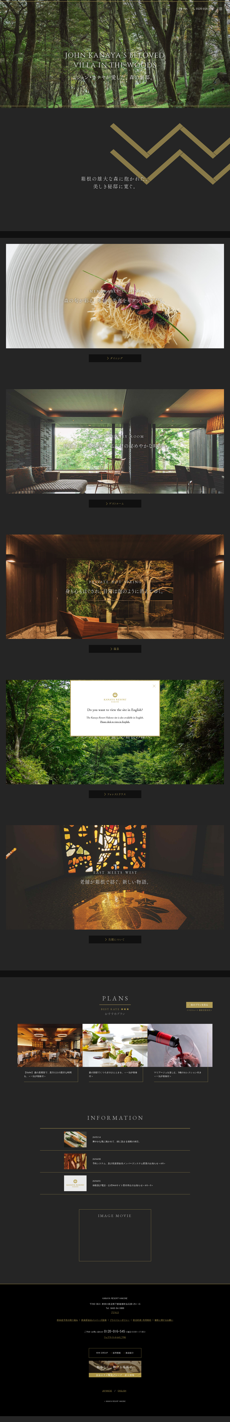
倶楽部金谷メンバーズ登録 (94, 1320)
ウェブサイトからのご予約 (115, 1337)
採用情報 (117, 1353)
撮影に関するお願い (164, 1320)
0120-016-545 (114, 1331)
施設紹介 (130, 1353)
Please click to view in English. (115, 721)
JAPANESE (107, 1391)
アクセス (115, 1312)
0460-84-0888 (117, 1308)
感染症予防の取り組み (67, 1320)
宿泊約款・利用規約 (142, 1320)
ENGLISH (122, 1391)
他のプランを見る (199, 1005)
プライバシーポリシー (120, 1320)
